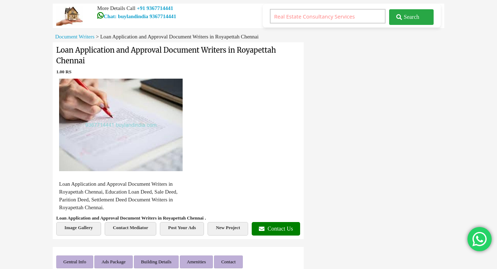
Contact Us (276, 229)
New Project (228, 227)
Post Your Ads (182, 227)
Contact (228, 261)
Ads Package (113, 261)
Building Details (156, 261)
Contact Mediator (130, 227)
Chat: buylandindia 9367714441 (136, 16)
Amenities (196, 261)
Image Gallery (78, 227)
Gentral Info (74, 261)
